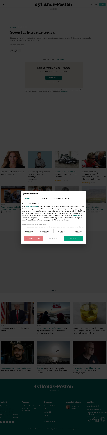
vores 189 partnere (32, 206)
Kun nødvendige (33, 238)
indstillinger (77, 215)
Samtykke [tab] (28, 198)
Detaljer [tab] (45, 198)
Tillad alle (73, 238)
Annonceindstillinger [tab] (61, 198)
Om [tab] (78, 198)
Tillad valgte (53, 238)
